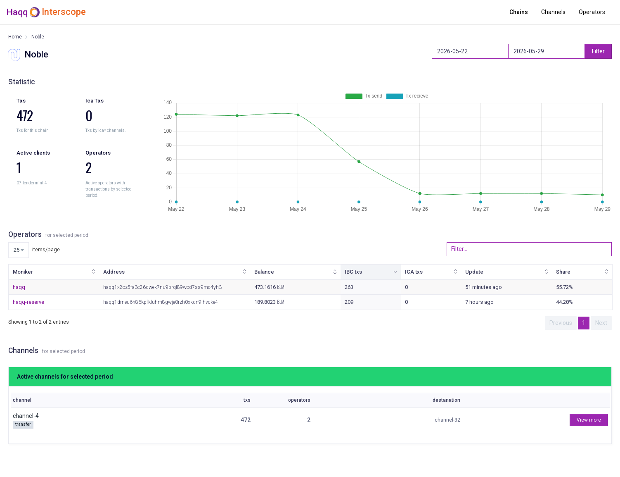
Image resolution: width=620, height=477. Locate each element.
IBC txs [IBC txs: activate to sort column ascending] (353, 272)
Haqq (17, 12)
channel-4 (26, 416)
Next (601, 323)
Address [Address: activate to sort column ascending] (114, 272)
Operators (592, 12)
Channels (553, 12)
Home (15, 37)
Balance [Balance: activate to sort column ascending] (264, 272)
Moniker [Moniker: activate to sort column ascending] (23, 272)
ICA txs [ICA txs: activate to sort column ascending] (414, 272)
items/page (34, 250)
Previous (560, 323)
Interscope (64, 12)
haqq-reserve (28, 302)
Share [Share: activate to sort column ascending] (563, 272)
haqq (19, 287)
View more (589, 420)
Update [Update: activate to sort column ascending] (474, 272)
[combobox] (18, 250)
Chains (518, 12)
